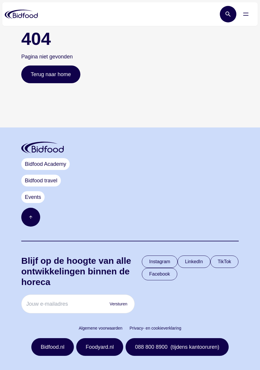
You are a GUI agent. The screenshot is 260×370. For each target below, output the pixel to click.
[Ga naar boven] (30, 217)
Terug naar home (51, 74)
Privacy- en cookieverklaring (155, 328)
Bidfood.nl (52, 347)
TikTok (224, 261)
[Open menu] (245, 14)
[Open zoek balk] (228, 14)
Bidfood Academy (45, 164)
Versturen (118, 304)
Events (33, 197)
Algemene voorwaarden (101, 328)
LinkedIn (194, 261)
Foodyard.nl (100, 347)
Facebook (159, 273)
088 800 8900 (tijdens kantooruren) (177, 347)
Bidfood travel (41, 181)
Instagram (159, 261)
